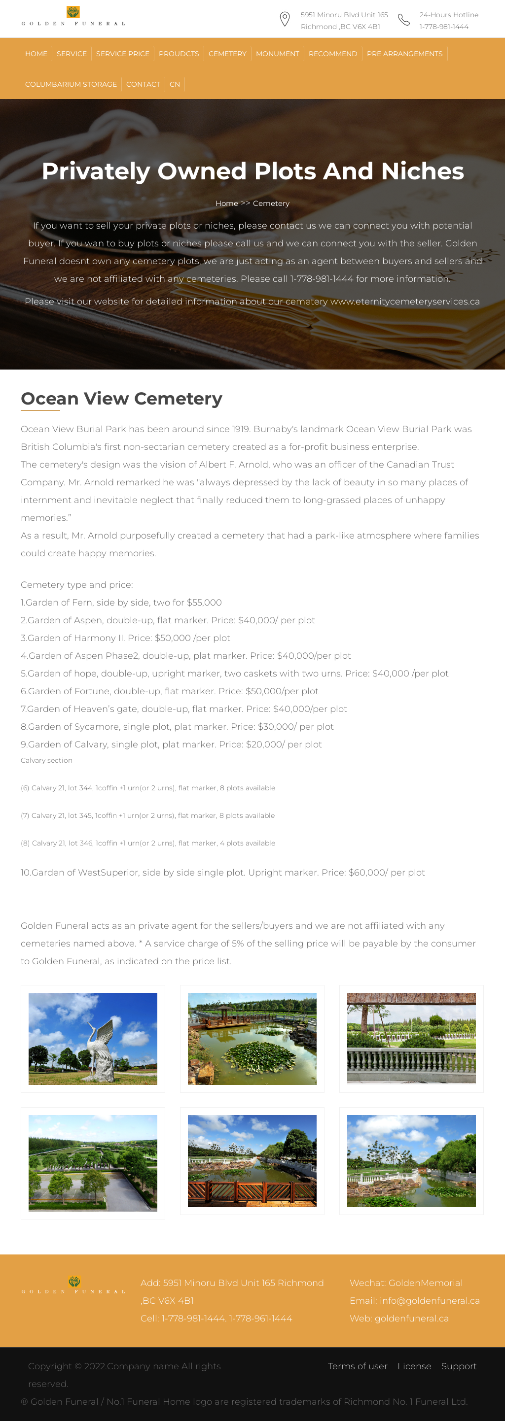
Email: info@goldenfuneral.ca (415, 1300)
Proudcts (179, 53)
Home (227, 203)
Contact (143, 84)
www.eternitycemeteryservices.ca (405, 301)
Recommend (333, 53)
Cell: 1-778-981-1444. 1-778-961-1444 (216, 1318)
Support (459, 1366)
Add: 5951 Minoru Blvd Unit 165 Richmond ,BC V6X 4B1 (232, 1292)
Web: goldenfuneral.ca (399, 1318)
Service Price (122, 53)
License (414, 1366)
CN (175, 84)
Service (72, 53)
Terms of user (358, 1366)
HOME (36, 53)
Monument (277, 53)
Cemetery (228, 53)
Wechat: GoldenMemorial (406, 1283)
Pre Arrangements (405, 53)
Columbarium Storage (71, 84)
